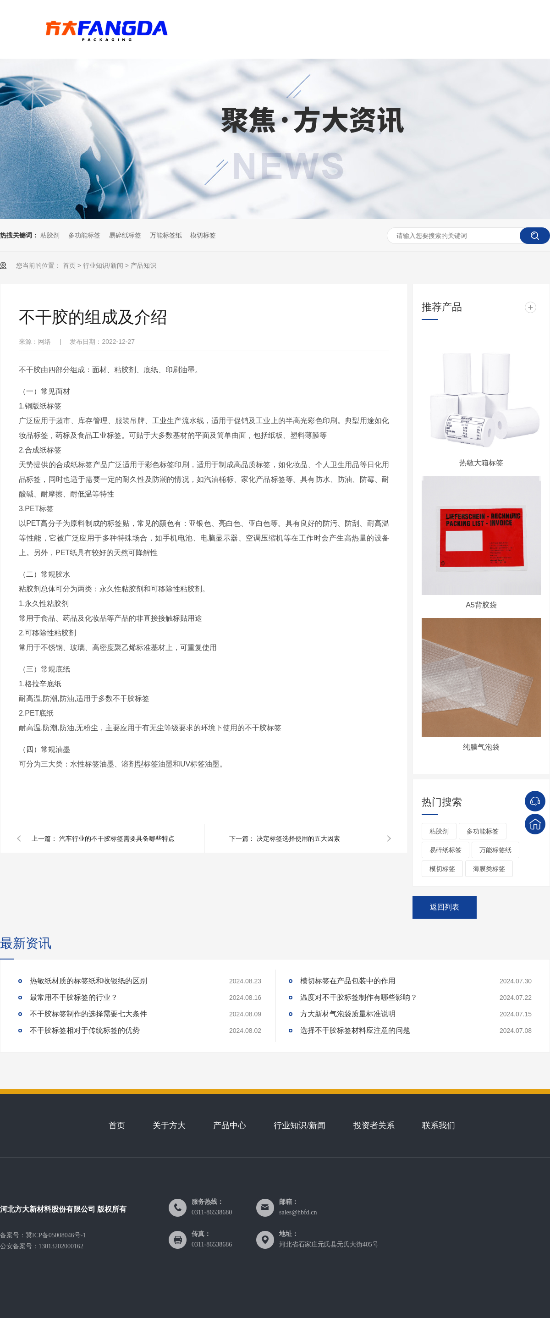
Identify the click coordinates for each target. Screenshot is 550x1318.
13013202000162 (60, 1246)
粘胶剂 (50, 235)
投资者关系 (374, 1125)
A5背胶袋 (481, 605)
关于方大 (169, 1125)
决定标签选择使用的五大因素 (298, 838)
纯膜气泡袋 (481, 747)
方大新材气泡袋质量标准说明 (348, 1014)
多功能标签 (84, 235)
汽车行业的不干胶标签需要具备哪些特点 (117, 838)
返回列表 (444, 907)
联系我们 (438, 1125)
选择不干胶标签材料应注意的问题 (355, 1030)
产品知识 (143, 265)
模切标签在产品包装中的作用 (348, 981)
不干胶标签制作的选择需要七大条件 (88, 1014)
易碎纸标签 (125, 235)
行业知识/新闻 (103, 265)
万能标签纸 (166, 235)
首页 (69, 265)
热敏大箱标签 (481, 463)
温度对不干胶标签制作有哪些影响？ (359, 997)
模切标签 (203, 235)
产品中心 (229, 1125)
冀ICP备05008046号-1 (56, 1235)
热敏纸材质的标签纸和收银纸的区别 (88, 981)
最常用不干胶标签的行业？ (74, 997)
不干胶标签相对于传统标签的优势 (85, 1030)
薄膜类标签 (489, 868)
